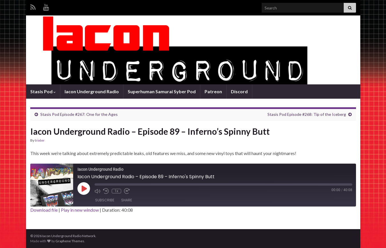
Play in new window (80, 210)
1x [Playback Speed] (116, 191)
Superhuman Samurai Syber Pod (162, 91)
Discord (239, 91)
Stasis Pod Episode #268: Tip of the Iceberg (306, 114)
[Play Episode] (83, 188)
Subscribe (104, 200)
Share (126, 200)
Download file (44, 210)
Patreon (213, 91)
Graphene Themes (69, 241)
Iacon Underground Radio (92, 91)
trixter (40, 140)
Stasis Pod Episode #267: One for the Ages (79, 114)
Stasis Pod (43, 91)
